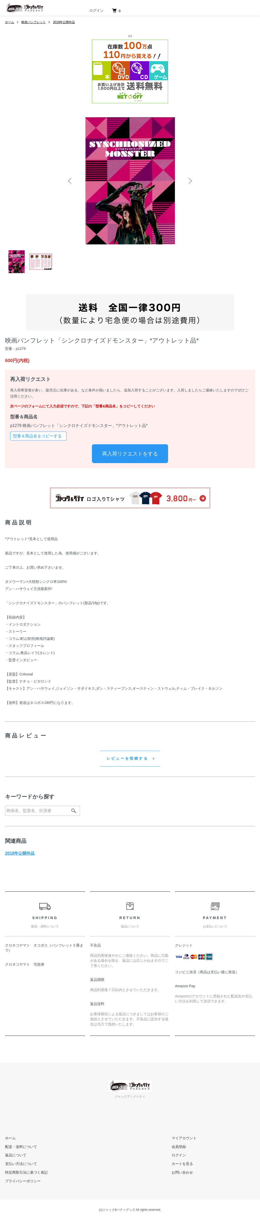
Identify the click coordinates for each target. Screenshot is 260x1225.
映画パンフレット (33, 22)
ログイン (96, 10)
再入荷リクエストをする (130, 453)
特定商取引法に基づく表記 (26, 1172)
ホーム (9, 22)
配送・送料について (21, 1147)
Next (189, 181)
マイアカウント (184, 1138)
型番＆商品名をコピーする (37, 436)
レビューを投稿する (127, 758)
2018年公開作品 (64, 22)
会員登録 (179, 1147)
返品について (15, 1155)
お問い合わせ (182, 1172)
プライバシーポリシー (23, 1181)
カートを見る (182, 1164)
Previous (70, 181)
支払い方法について (21, 1164)
